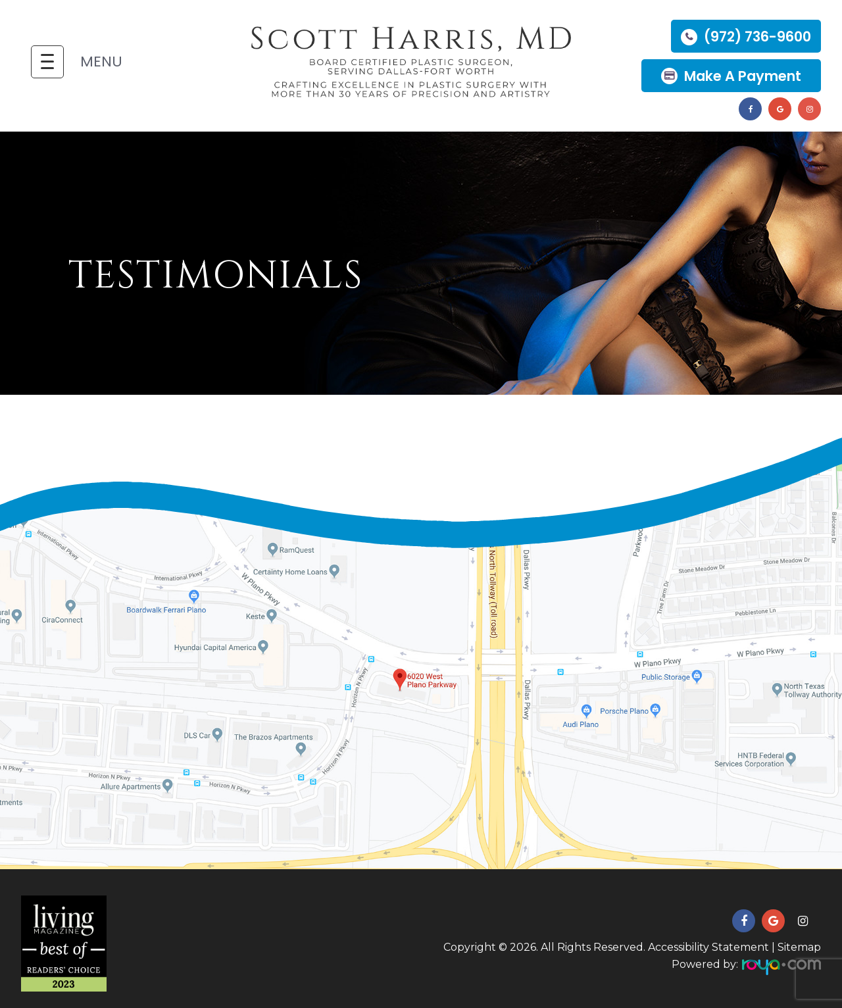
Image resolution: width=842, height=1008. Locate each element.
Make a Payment (742, 76)
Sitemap (799, 947)
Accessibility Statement (708, 947)
